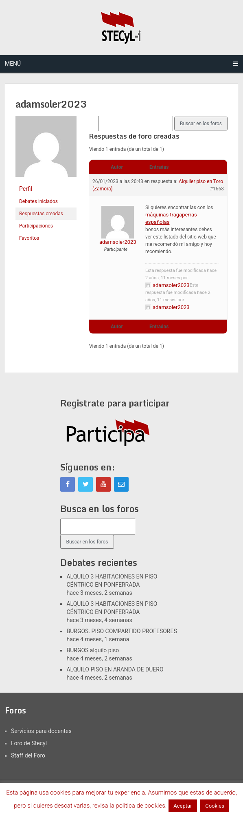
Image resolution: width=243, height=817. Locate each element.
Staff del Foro (28, 755)
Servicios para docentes (41, 731)
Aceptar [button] (182, 806)
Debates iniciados (38, 201)
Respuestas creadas (41, 213)
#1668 (217, 189)
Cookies (214, 806)
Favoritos (29, 238)
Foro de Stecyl (29, 743)
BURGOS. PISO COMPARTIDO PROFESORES (121, 631)
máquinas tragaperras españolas (171, 218)
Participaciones (36, 226)
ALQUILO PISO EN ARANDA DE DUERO (114, 669)
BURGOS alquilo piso (92, 650)
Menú (13, 63)
